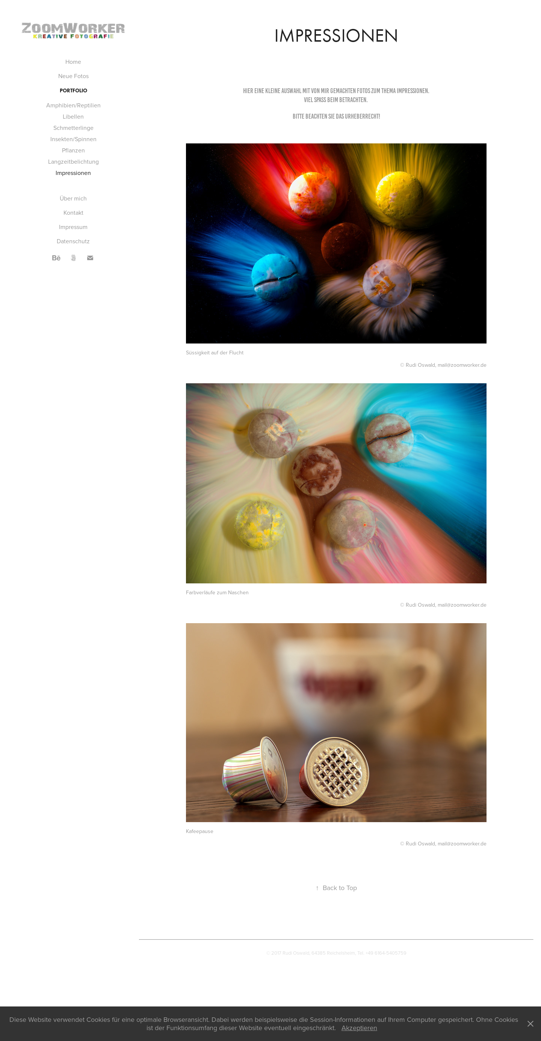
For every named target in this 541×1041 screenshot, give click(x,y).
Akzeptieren (359, 1027)
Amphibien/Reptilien (73, 105)
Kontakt (73, 212)
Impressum (73, 227)
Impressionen (73, 173)
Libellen (73, 116)
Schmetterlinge (73, 128)
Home (73, 61)
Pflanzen (73, 150)
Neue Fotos (73, 76)
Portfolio (73, 90)
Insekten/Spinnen (73, 139)
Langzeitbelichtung (73, 161)
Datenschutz (73, 241)
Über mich (73, 198)
